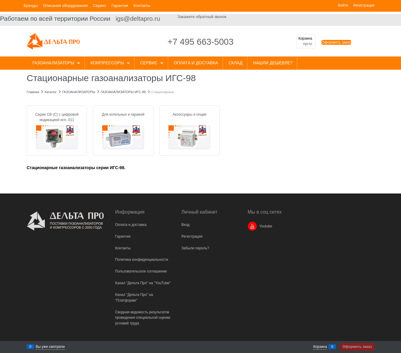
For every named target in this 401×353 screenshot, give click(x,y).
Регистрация (363, 5)
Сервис (99, 5)
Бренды (31, 5)
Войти (343, 5)
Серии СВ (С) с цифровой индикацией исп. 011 (57, 117)
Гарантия (119, 5)
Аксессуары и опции (189, 114)
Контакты (141, 5)
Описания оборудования (65, 5)
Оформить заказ (336, 42)
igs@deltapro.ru (138, 18)
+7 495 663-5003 (200, 42)
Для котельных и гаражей (123, 114)
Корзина (320, 346)
